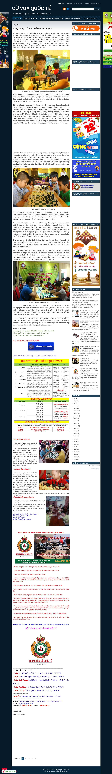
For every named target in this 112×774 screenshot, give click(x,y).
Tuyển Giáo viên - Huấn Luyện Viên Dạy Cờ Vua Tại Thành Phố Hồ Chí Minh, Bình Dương (89, 370)
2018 (75, 446)
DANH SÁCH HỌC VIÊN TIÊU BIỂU (92, 3)
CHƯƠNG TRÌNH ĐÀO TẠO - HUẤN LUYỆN (51, 18)
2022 (75, 408)
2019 (75, 444)
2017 (75, 449)
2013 (75, 459)
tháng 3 (75, 433)
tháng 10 (76, 415)
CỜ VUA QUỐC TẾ (31, 8)
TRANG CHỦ (61, 3)
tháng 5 (75, 428)
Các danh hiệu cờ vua (77, 292)
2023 (75, 406)
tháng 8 (75, 421)
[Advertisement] (41, 137)
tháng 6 (75, 426)
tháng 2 (75, 436)
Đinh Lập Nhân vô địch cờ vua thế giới (89, 311)
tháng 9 (75, 418)
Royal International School (63, 769)
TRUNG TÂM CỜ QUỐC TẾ (30, 18)
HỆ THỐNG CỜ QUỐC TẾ (90, 18)
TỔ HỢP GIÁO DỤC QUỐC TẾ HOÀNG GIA (56, 771)
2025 (75, 401)
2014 (75, 456)
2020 (75, 441)
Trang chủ (96, 468)
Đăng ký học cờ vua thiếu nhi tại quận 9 (32, 28)
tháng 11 (76, 413)
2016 (75, 451)
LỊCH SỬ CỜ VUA (84, 358)
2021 (75, 439)
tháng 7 (75, 423)
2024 (75, 403)
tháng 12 (76, 410)
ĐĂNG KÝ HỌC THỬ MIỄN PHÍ (73, 18)
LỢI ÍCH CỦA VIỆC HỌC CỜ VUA (74, 3)
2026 (75, 398)
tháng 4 (75, 431)
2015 (75, 454)
